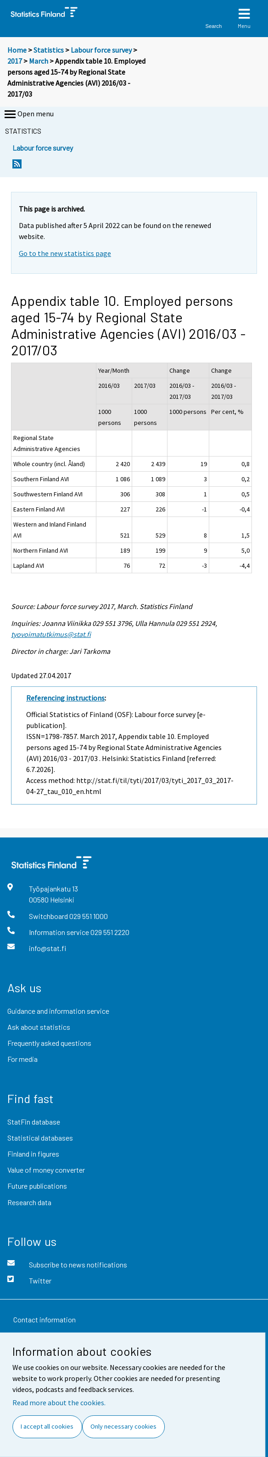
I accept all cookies (47, 1426)
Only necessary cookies (123, 1426)
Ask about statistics (38, 1026)
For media (22, 1059)
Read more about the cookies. (59, 1402)
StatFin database (33, 1121)
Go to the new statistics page (65, 253)
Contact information (44, 1319)
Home (17, 49)
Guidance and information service (58, 1010)
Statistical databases (40, 1137)
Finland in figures (33, 1153)
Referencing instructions (65, 697)
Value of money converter (46, 1169)
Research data (29, 1202)
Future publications (37, 1185)
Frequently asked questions (49, 1042)
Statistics (49, 49)
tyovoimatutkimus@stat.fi (51, 634)
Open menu (28, 114)
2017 (14, 60)
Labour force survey (101, 49)
